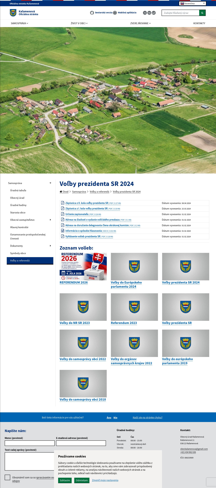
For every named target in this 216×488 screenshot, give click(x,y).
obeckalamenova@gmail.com (194, 448)
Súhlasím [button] (65, 480)
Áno (109, 417)
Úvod (64, 191)
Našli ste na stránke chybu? (147, 417)
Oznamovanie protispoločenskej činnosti (27, 236)
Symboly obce (18, 253)
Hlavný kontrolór (19, 227)
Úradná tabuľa (18, 190)
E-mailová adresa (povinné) (72, 438)
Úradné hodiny (18, 205)
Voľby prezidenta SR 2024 (127, 191)
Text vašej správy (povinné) (21, 449)
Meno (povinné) (14, 438)
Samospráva (15, 183)
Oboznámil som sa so (37, 479)
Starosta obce (17, 212)
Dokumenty (16, 245)
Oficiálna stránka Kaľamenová (25, 3)
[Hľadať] (202, 13)
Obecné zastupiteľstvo (22, 219)
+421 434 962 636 (188, 452)
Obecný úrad (17, 197)
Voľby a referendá (20, 260)
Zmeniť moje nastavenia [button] (105, 480)
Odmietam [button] (82, 480)
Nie (116, 417)
